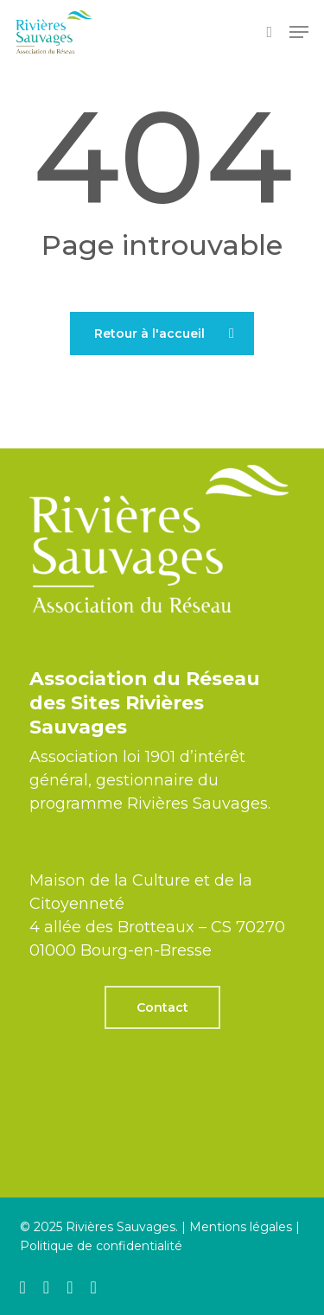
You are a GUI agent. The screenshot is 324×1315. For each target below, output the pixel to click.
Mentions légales (240, 1227)
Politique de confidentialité (101, 1246)
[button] (298, 32)
